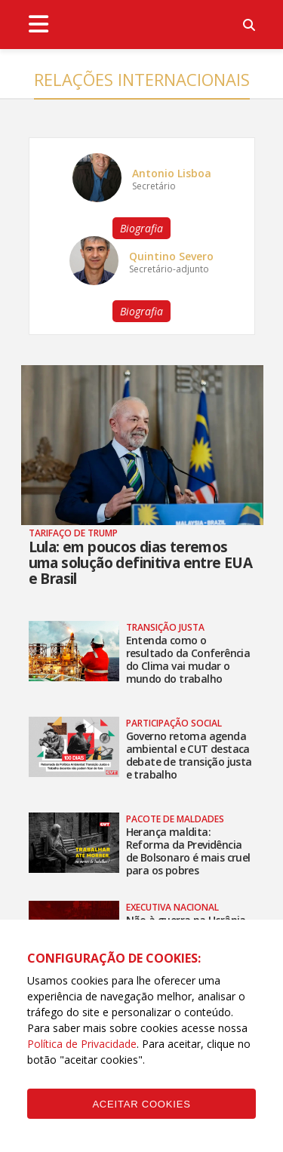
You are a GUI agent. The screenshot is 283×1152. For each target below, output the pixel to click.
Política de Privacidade (82, 1044)
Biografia (141, 228)
